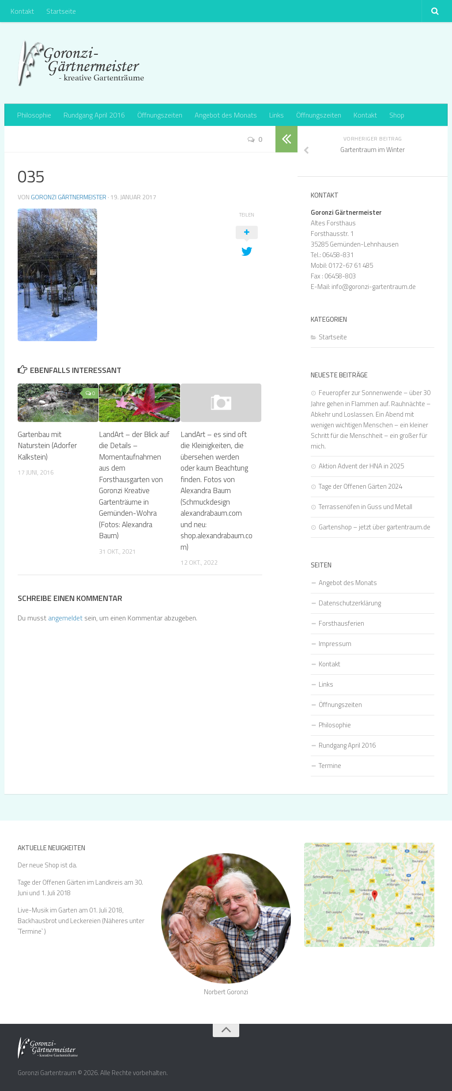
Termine (330, 765)
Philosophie (34, 115)
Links (276, 115)
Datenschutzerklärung (350, 603)
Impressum (335, 644)
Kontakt (22, 11)
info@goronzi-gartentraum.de (373, 286)
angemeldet (65, 617)
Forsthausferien (341, 623)
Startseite (61, 11)
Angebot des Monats (226, 115)
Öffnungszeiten (159, 115)
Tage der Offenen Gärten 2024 (360, 486)
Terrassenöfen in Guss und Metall (365, 507)
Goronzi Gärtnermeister (68, 196)
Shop (396, 115)
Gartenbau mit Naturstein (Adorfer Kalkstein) (47, 446)
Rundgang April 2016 (94, 115)
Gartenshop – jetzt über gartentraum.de (374, 527)
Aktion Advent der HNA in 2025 (361, 466)
